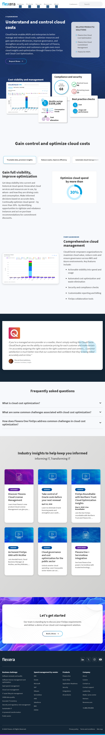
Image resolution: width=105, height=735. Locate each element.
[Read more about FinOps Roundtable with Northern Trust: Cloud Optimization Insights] (85, 514)
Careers (85, 680)
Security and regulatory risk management (16, 705)
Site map (100, 729)
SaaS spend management (10, 686)
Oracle (36, 680)
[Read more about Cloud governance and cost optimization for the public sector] (52, 570)
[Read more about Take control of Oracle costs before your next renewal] (52, 512)
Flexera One (67, 676)
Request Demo (14, 61)
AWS (35, 699)
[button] (20, 159)
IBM (35, 676)
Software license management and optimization (14, 681)
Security (65, 687)
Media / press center (89, 695)
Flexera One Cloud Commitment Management (85, 45)
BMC (35, 706)
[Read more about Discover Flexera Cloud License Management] (19, 510)
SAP (35, 687)
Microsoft (37, 683)
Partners (85, 699)
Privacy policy (73, 729)
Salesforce (37, 702)
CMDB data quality (8, 697)
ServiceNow (38, 695)
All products (67, 695)
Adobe (36, 710)
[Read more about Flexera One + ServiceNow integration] (85, 568)
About (85, 676)
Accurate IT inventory (9, 701)
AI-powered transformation (11, 712)
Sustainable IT (7, 708)
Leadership (86, 691)
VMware (36, 691)
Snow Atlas (66, 680)
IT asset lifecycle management (12, 693)
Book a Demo (51, 634)
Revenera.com (87, 702)
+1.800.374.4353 (88, 708)
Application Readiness (70, 683)
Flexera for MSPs (84, 52)
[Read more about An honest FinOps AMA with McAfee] (19, 566)
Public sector (6, 716)
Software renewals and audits (12, 676)
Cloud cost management (10, 690)
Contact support (88, 687)
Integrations (67, 691)
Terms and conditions (87, 729)
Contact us (86, 683)
